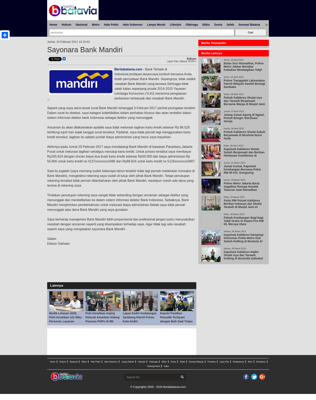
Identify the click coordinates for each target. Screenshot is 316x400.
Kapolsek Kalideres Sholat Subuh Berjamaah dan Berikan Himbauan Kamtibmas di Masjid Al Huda (244, 153)
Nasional (81, 24)
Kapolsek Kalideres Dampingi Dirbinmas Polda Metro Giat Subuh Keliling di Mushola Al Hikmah (243, 239)
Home (53, 24)
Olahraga (192, 24)
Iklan (250, 362)
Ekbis (206, 24)
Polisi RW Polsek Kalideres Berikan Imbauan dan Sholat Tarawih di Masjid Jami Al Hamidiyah (243, 205)
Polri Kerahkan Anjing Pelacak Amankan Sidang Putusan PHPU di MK (102, 317)
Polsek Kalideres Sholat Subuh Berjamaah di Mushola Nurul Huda (244, 135)
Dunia (218, 24)
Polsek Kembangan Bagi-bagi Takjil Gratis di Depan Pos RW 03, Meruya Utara (244, 221)
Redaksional (238, 362)
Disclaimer (261, 362)
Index (166, 366)
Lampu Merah (156, 24)
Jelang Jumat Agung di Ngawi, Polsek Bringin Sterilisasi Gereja (244, 118)
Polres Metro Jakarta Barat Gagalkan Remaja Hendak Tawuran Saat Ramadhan (241, 186)
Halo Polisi (111, 24)
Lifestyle (175, 24)
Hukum (66, 24)
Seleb (230, 24)
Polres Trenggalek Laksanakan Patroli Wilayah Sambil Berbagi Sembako (244, 84)
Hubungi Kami (153, 366)
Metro (96, 24)
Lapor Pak (224, 362)
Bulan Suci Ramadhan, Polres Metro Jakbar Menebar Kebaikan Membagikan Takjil (244, 66)
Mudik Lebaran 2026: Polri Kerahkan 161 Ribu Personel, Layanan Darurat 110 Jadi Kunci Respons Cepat (65, 321)
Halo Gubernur (132, 24)
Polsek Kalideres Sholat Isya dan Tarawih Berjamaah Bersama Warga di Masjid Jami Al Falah (244, 102)
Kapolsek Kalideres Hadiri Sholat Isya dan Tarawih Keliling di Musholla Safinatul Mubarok (243, 256)
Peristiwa (212, 362)
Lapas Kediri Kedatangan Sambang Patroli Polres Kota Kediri (140, 317)
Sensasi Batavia (249, 24)
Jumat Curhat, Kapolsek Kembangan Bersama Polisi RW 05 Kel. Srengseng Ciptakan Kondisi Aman (242, 171)
